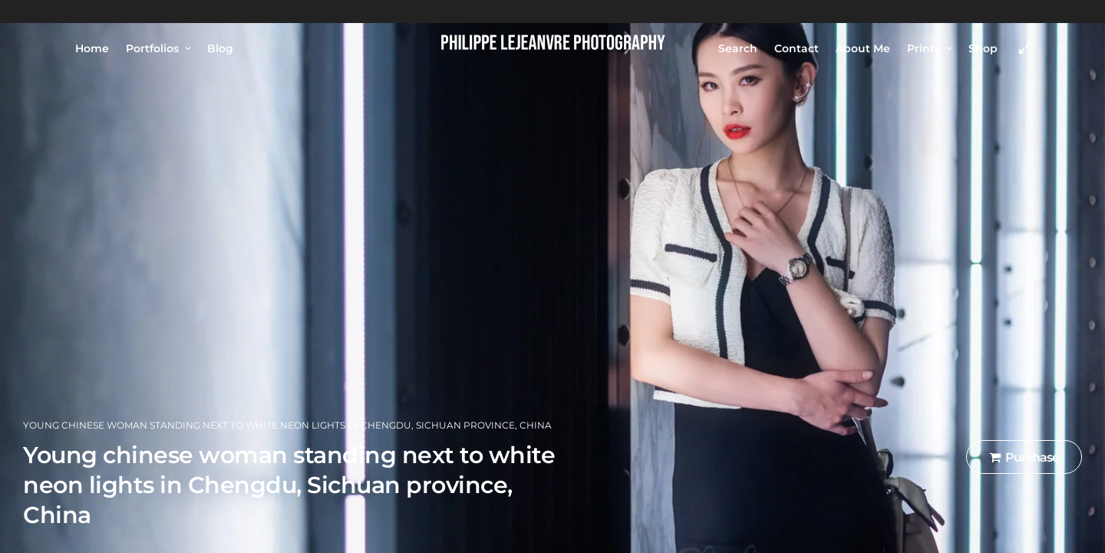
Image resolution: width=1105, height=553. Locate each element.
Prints (923, 48)
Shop (983, 48)
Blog (220, 48)
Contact (796, 48)
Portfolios (152, 48)
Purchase (1024, 457)
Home (92, 48)
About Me (863, 48)
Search (737, 48)
